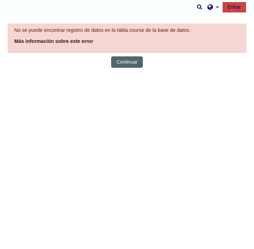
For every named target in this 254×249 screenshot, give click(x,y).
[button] (200, 6)
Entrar (234, 7)
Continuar (127, 62)
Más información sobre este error (53, 41)
